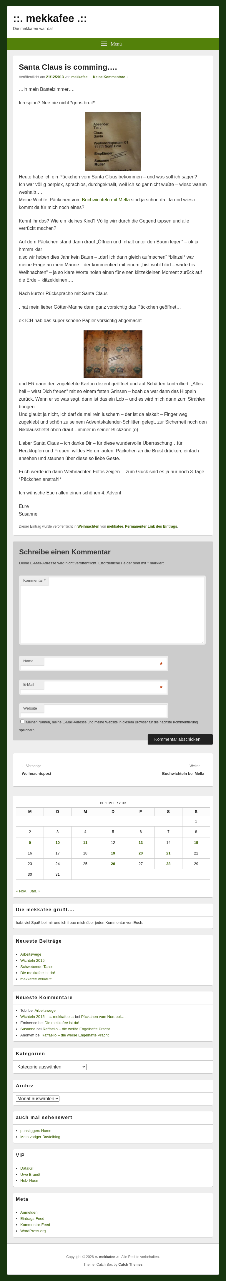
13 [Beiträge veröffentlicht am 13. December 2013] (141, 842)
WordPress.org (33, 1231)
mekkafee (80, 77)
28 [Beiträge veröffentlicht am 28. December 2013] (168, 864)
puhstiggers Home (35, 1130)
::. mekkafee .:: (50, 18)
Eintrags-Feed (32, 1218)
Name (28, 661)
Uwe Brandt (30, 1174)
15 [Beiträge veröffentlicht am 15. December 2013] (196, 842)
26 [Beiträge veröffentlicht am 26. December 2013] (113, 864)
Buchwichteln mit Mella (106, 199)
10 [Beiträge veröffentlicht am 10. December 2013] (57, 842)
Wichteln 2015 (32, 960)
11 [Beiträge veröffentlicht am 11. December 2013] (85, 842)
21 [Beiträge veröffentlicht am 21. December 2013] (168, 853)
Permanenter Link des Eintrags (151, 526)
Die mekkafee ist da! (37, 973)
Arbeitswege (30, 954)
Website (30, 708)
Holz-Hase (29, 1180)
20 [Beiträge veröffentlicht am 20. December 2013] (141, 853)
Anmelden (29, 1212)
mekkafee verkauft (35, 979)
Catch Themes (130, 1264)
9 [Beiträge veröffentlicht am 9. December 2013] (30, 842)
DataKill (27, 1168)
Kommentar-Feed (35, 1225)
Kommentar (34, 580)
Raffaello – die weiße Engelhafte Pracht (76, 1029)
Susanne (27, 1029)
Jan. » (35, 891)
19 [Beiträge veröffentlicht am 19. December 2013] (113, 853)
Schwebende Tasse (37, 966)
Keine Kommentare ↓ (110, 77)
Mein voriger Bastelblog (40, 1137)
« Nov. (21, 891)
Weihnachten (88, 526)
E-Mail (28, 684)
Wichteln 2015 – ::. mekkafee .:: (47, 1016)
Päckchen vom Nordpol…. (103, 1016)
